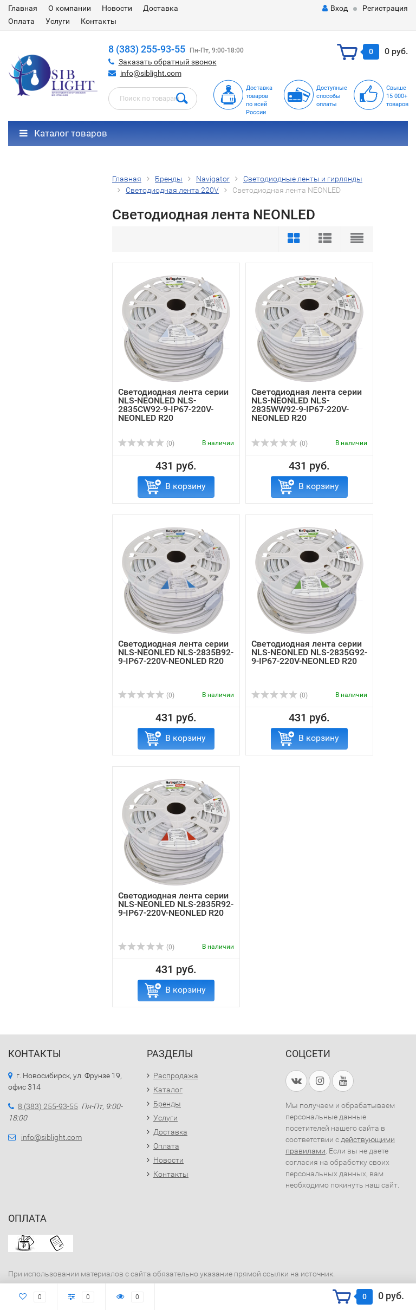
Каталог (168, 1089)
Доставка (160, 8)
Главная (22, 8)
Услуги (58, 21)
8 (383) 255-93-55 (146, 49)
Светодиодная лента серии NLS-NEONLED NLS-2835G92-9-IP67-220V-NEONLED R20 (309, 652)
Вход (335, 8)
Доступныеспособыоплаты (331, 96)
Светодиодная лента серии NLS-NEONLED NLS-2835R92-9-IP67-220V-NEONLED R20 (175, 904)
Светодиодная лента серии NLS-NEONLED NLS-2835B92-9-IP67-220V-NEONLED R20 (175, 652)
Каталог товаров (63, 133)
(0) (146, 443)
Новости (117, 8)
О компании (69, 8)
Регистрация (385, 8)
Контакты (98, 21)
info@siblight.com (150, 73)
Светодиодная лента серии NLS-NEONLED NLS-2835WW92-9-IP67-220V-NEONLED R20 (306, 405)
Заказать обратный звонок (168, 61)
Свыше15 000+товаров (397, 96)
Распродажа (175, 1075)
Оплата (21, 21)
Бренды (167, 1103)
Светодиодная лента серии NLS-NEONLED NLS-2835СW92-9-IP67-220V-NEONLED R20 (173, 405)
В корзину (185, 486)
